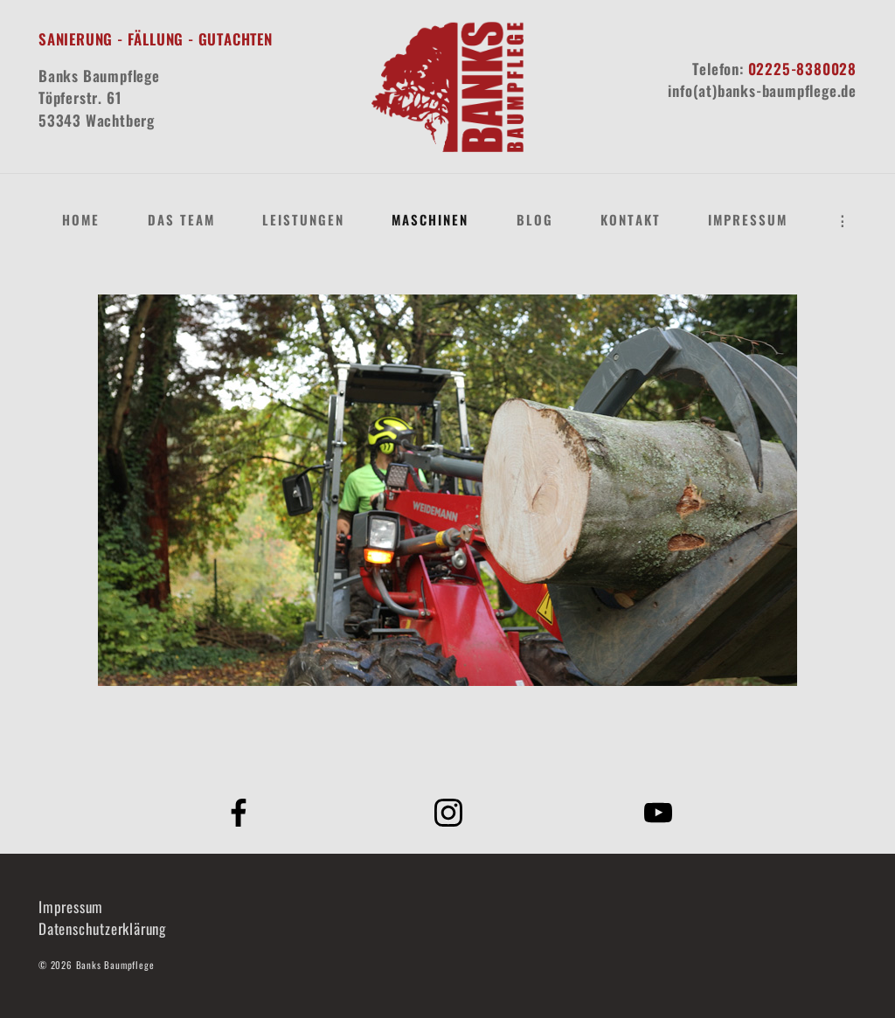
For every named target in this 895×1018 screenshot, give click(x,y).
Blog (535, 219)
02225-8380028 (802, 69)
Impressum (747, 219)
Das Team (181, 219)
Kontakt (630, 219)
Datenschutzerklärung (102, 928)
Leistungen (303, 219)
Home (81, 219)
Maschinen (430, 219)
